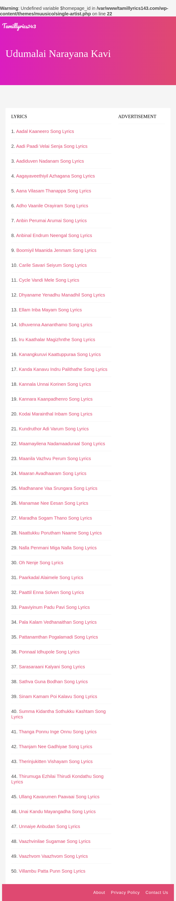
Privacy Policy (125, 892)
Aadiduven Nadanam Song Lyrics (50, 161)
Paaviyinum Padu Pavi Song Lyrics (54, 607)
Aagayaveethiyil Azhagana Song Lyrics (55, 175)
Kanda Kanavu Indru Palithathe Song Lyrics (63, 369)
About (99, 892)
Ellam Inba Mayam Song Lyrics (50, 309)
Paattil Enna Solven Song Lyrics (51, 592)
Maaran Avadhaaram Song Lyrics (52, 473)
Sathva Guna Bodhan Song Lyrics (53, 681)
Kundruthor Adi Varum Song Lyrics (54, 428)
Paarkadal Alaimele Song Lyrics (51, 577)
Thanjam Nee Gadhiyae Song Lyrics (55, 746)
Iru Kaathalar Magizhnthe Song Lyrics (57, 339)
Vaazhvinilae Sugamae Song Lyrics (54, 841)
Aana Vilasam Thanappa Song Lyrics (53, 190)
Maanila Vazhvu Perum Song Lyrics (55, 458)
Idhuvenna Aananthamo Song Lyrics (55, 324)
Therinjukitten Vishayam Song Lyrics (56, 761)
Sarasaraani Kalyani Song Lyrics (52, 666)
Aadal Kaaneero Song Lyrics (45, 131)
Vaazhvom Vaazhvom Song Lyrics (53, 856)
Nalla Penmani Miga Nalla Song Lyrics (57, 547)
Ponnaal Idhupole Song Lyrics (49, 651)
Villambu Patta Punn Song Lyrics (52, 871)
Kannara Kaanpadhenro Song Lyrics (56, 399)
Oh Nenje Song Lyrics (41, 562)
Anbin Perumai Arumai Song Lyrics (51, 220)
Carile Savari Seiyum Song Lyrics (53, 265)
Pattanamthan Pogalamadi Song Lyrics (58, 636)
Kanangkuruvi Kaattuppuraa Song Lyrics (60, 354)
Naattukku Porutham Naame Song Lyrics (60, 532)
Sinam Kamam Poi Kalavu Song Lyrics (58, 696)
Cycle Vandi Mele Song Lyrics (49, 280)
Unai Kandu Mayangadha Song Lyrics (57, 811)
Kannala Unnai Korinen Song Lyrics (55, 384)
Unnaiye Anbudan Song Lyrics (49, 826)
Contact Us (157, 892)
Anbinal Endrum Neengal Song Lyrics (54, 235)
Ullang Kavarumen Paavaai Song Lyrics (59, 796)
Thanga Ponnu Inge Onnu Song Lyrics (58, 731)
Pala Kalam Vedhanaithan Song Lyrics (57, 622)
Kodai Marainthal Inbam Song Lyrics (55, 413)
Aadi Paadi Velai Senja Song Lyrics (52, 146)
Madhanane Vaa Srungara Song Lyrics (58, 488)
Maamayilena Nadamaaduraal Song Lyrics (62, 443)
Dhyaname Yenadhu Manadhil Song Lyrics (62, 294)
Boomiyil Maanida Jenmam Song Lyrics (56, 250)
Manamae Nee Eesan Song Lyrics (53, 503)
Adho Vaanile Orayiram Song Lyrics (52, 205)
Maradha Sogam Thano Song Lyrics (55, 518)
